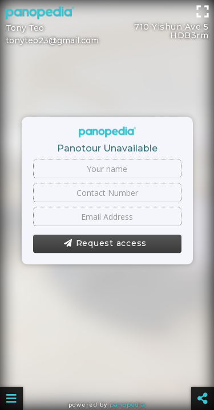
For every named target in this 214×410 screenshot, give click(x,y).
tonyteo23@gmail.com (52, 40)
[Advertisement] (107, 14)
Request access (105, 244)
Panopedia (128, 404)
